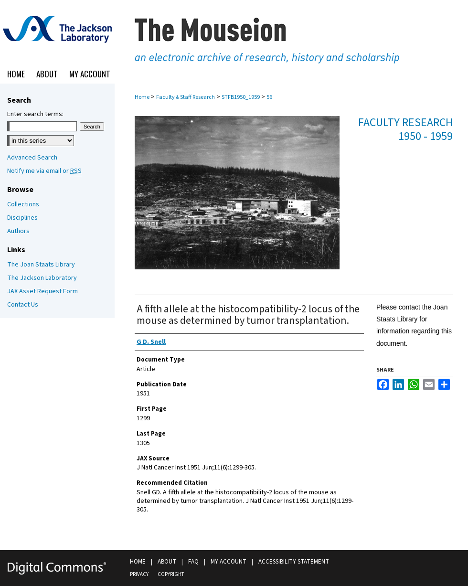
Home (142, 97)
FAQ (193, 561)
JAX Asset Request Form (42, 291)
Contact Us (22, 304)
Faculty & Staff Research (185, 97)
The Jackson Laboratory (42, 278)
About (167, 561)
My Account (228, 561)
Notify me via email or (44, 171)
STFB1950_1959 (241, 97)
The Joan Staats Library (41, 264)
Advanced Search (32, 157)
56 (269, 97)
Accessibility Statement (293, 561)
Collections (23, 204)
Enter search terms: (35, 114)
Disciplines (22, 218)
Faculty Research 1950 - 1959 (405, 129)
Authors (18, 231)
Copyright (171, 574)
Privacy (139, 574)
